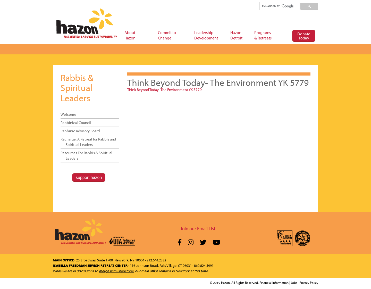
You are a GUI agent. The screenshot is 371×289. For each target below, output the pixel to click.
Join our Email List (197, 229)
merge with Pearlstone (116, 271)
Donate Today (303, 35)
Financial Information (274, 282)
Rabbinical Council (76, 122)
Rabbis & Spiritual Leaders (77, 87)
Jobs (294, 282)
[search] (279, 6)
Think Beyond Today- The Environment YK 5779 (164, 89)
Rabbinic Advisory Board (80, 130)
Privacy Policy (308, 282)
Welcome (68, 114)
